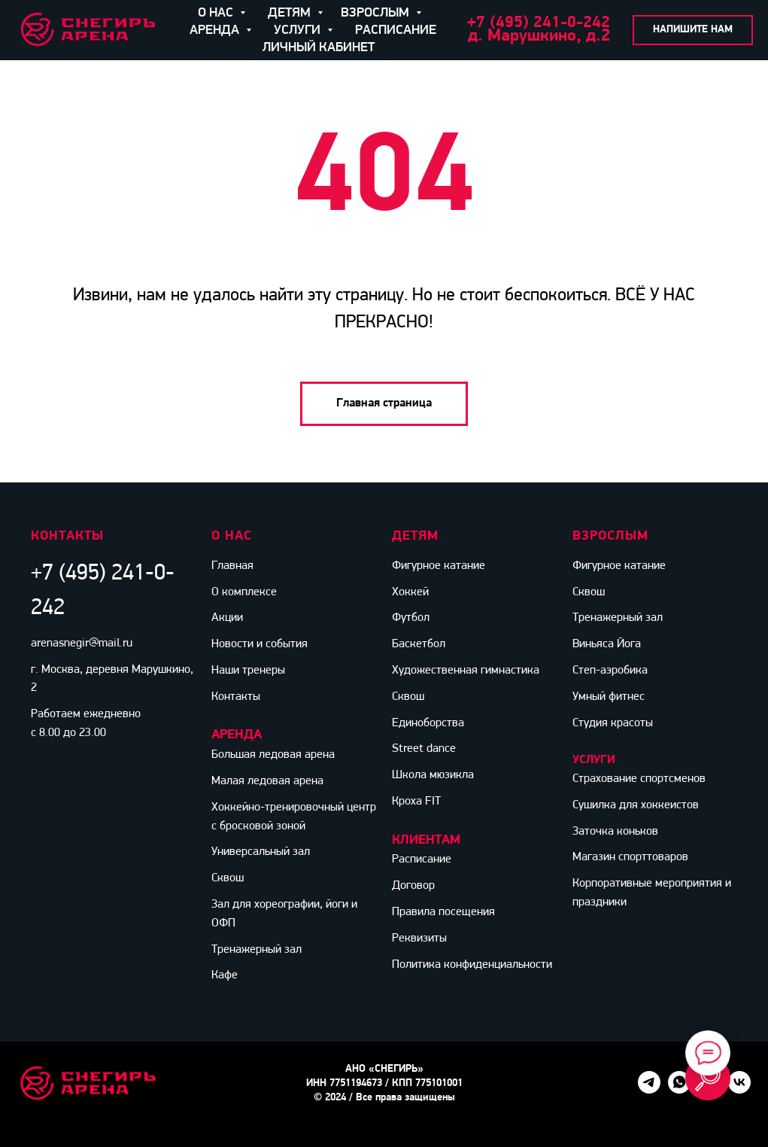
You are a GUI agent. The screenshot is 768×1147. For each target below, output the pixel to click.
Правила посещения (443, 912)
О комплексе (244, 592)
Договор (413, 886)
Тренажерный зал (256, 950)
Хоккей (410, 592)
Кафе (224, 975)
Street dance (424, 749)
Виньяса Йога (606, 644)
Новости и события (259, 644)
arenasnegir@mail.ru (81, 643)
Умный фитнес (608, 697)
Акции (227, 618)
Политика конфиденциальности (472, 965)
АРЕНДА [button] (216, 30)
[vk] (739, 1089)
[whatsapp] (679, 1089)
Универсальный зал (260, 852)
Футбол (411, 618)
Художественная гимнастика (465, 671)
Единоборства (428, 723)
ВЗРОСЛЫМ (376, 13)
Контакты (235, 697)
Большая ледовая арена (273, 755)
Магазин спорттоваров (630, 857)
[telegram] (649, 1089)
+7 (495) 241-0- (525, 23)
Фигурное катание (438, 566)
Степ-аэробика (610, 671)
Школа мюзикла (433, 775)
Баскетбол (418, 644)
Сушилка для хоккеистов (635, 805)
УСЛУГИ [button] (298, 30)
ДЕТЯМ (291, 13)
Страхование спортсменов (639, 779)
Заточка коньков (615, 832)
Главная (232, 566)
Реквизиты (419, 939)
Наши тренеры (248, 671)
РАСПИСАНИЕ (395, 30)
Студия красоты (612, 723)
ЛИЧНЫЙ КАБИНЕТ (319, 48)
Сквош (227, 878)
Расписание (421, 859)
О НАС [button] (217, 13)
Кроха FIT (416, 802)
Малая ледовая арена (267, 781)
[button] (693, 30)
